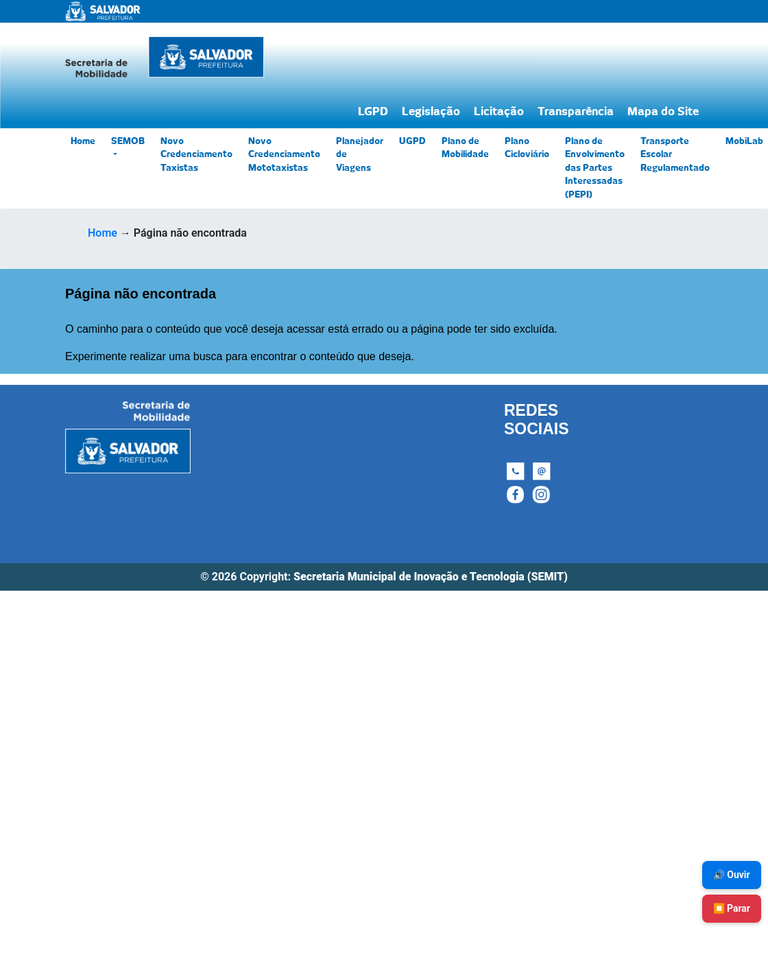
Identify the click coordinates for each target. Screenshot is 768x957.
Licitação (499, 111)
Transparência (576, 111)
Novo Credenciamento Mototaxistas (284, 155)
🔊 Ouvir (731, 874)
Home (83, 141)
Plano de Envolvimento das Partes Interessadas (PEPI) (595, 168)
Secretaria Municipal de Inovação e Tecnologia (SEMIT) (430, 576)
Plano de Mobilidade (465, 148)
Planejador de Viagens (359, 155)
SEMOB (128, 141)
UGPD (412, 141)
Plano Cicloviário (527, 148)
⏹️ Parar (731, 908)
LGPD (373, 111)
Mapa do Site (663, 111)
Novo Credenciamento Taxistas (196, 155)
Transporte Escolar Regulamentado (675, 155)
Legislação (431, 111)
